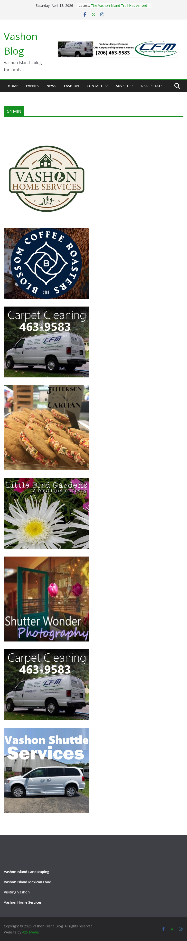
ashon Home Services (24, 902)
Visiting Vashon (17, 892)
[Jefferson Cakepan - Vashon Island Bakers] (46, 388)
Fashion (71, 85)
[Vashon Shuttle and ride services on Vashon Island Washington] (46, 731)
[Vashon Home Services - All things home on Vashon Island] (46, 138)
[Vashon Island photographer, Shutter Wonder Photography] (46, 559)
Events (32, 85)
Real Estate (151, 85)
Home (13, 85)
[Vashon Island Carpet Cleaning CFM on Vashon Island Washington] (46, 309)
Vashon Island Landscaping (26, 871)
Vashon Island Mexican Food (27, 882)
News (51, 85)
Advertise (124, 85)
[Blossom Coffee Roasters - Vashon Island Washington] (46, 231)
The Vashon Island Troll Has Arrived (119, 5)
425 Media (30, 932)
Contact (95, 85)
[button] (105, 86)
